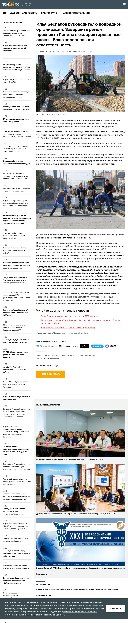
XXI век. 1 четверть (23, 13)
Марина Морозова (52, 359)
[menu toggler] (124, 4)
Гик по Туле (49, 13)
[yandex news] (68, 346)
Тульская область (68, 355)
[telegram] (97, 346)
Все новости (41, 574)
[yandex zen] (84, 346)
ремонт (55, 355)
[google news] (46, 346)
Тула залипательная (75, 13)
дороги (46, 355)
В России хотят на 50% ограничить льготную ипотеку (68, 328)
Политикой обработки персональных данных (41, 615)
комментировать (51, 374)
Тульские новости (87, 355)
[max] (110, 346)
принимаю (116, 609)
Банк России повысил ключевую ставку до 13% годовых (69, 316)
